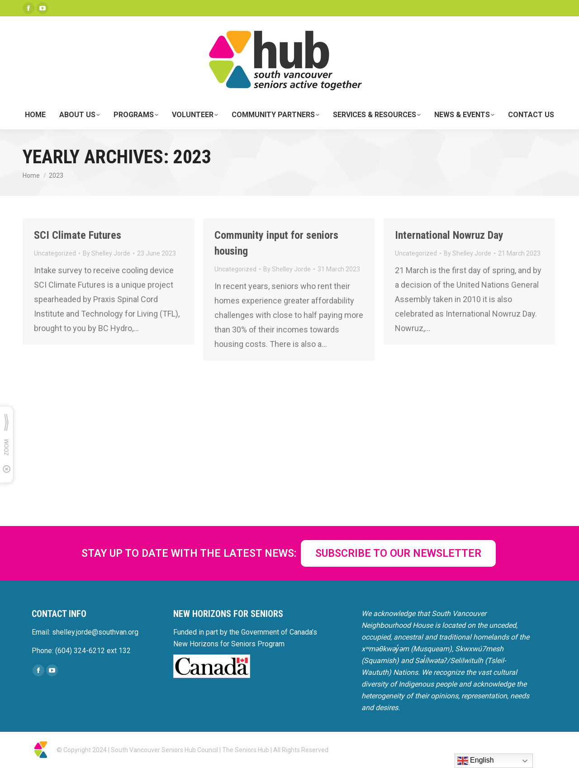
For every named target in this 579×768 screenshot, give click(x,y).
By (106, 253)
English (475, 760)
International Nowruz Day (449, 235)
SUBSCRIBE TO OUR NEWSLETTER (398, 553)
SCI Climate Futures (77, 235)
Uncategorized (55, 253)
